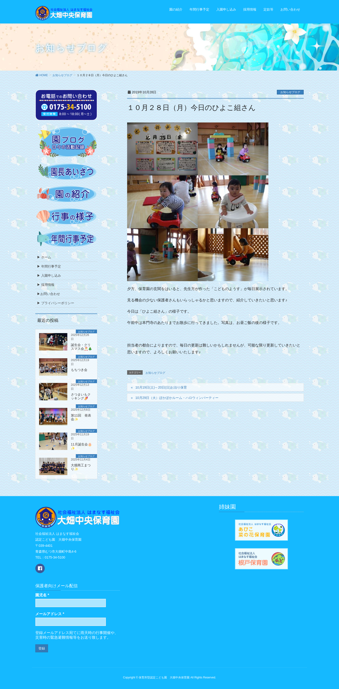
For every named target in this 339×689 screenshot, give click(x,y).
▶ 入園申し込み (49, 275)
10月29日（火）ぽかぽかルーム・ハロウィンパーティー (176, 398)
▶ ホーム (44, 257)
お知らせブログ (290, 92)
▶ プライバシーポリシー (55, 303)
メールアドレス (49, 614)
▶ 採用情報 (45, 285)
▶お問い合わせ (48, 294)
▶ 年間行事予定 (49, 266)
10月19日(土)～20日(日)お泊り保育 (161, 387)
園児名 (42, 595)
